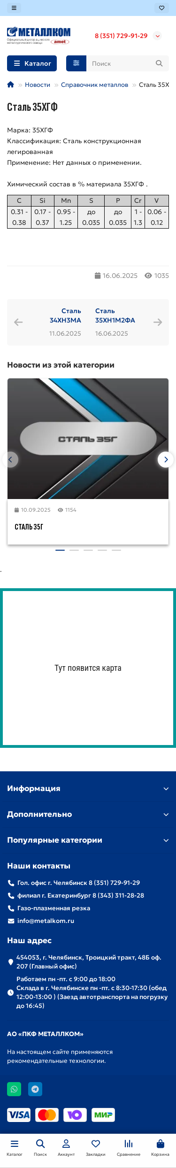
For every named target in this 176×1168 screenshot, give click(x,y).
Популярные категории (88, 840)
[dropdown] (14, 8)
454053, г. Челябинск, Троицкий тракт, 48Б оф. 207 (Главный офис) (88, 961)
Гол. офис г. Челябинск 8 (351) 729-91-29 (78, 883)
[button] (10, 460)
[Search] (127, 63)
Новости (37, 85)
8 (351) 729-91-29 (121, 36)
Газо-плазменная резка (53, 908)
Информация (88, 788)
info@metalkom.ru (45, 921)
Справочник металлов (94, 85)
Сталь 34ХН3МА (65, 315)
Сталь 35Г (29, 527)
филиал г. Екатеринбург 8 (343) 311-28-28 (80, 895)
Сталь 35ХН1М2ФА (115, 315)
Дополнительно (88, 814)
